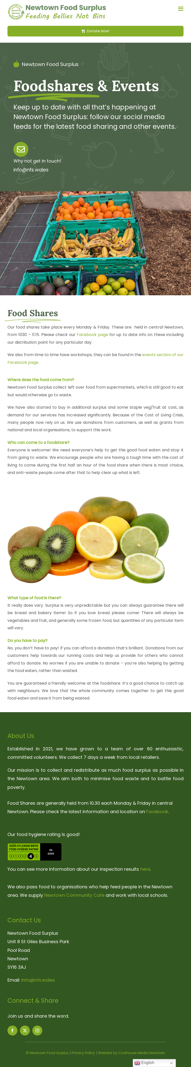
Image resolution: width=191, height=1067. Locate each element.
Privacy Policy (83, 1052)
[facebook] (12, 1030)
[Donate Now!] (95, 31)
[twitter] (25, 1030)
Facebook (157, 811)
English (144, 1063)
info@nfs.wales (38, 980)
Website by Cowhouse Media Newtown (131, 1052)
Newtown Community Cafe (74, 895)
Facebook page (92, 334)
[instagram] (37, 1030)
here (145, 869)
